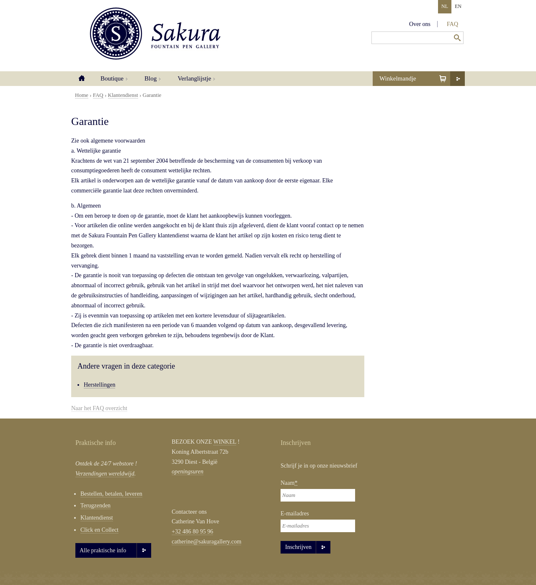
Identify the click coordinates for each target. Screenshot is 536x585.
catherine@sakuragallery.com (206, 541)
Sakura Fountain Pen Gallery (155, 34)
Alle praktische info (103, 550)
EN (458, 6)
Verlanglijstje (194, 78)
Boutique (112, 78)
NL (444, 6)
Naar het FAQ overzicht (99, 408)
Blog (150, 78)
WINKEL (224, 442)
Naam (289, 483)
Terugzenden (95, 505)
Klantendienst (123, 95)
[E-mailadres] (318, 526)
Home (81, 78)
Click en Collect (99, 530)
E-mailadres (295, 513)
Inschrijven (298, 547)
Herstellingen (99, 385)
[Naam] (318, 495)
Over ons (419, 24)
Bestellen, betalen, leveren (111, 494)
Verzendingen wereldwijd (104, 474)
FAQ (452, 24)
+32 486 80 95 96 (192, 531)
